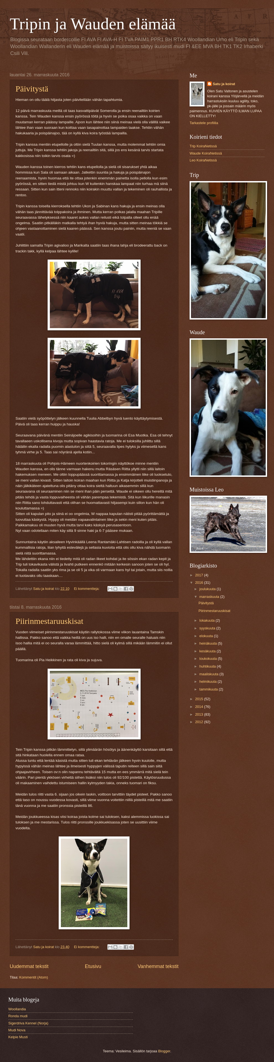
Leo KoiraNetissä (203, 160)
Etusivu (93, 966)
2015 (199, 699)
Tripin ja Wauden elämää (93, 24)
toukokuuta (208, 658)
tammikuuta (209, 689)
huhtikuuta (208, 666)
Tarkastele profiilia (204, 123)
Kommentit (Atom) (33, 977)
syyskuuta (207, 628)
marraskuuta (209, 597)
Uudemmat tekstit (29, 966)
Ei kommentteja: (87, 589)
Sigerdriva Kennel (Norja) (28, 1023)
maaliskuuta (209, 674)
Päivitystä (31, 88)
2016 (199, 582)
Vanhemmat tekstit (158, 966)
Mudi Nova (16, 1030)
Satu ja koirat (224, 84)
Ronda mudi (17, 1016)
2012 (199, 722)
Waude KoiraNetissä (206, 153)
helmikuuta (208, 681)
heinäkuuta (208, 643)
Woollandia (17, 1009)
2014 (199, 707)
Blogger (164, 1051)
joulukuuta (207, 589)
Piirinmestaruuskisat (49, 621)
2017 (199, 575)
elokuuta (206, 636)
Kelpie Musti (18, 1037)
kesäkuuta (207, 651)
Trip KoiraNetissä (203, 146)
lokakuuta (207, 620)
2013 (199, 714)
